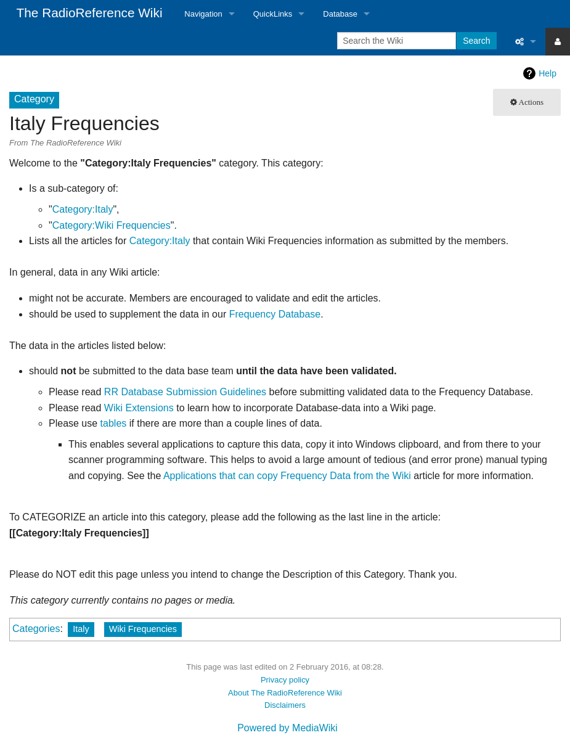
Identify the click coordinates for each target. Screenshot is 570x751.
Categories (36, 628)
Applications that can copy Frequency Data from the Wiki (287, 475)
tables (113, 423)
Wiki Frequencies (143, 629)
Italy (81, 629)
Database (340, 13)
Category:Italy (82, 209)
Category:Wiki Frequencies (111, 225)
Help (547, 73)
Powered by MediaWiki (287, 728)
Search (476, 41)
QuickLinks (273, 13)
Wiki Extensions (139, 408)
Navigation (203, 13)
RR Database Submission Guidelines (185, 392)
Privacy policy (285, 679)
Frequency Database (275, 314)
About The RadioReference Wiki (285, 692)
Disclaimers (285, 705)
